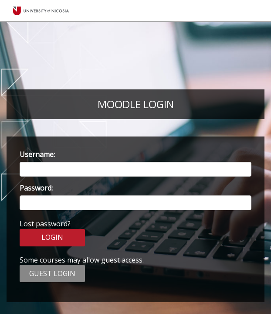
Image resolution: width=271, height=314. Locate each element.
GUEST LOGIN (52, 273)
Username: (37, 154)
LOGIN (52, 237)
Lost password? (45, 224)
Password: (36, 188)
